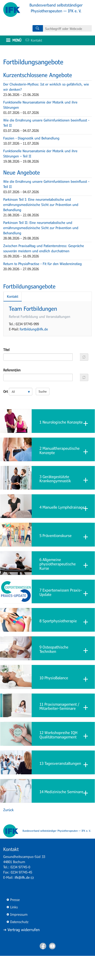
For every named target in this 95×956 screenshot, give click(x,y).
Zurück (8, 810)
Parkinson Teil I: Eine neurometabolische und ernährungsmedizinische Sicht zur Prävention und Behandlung (40, 204)
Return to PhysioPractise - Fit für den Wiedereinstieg (42, 264)
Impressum (19, 914)
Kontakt (32, 40)
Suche (43, 391)
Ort (5, 391)
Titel (6, 350)
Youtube (52, 946)
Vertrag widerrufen (24, 929)
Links (14, 907)
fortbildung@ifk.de (34, 329)
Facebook (43, 946)
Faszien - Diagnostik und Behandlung (31, 138)
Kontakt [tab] (12, 296)
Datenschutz (19, 922)
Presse (15, 900)
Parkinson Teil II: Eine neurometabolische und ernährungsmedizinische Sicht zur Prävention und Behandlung (40, 227)
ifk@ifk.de (24, 877)
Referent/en (12, 370)
